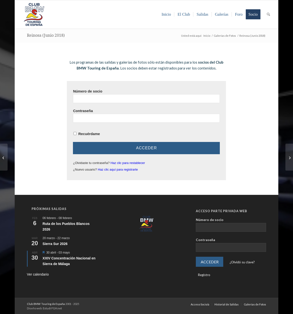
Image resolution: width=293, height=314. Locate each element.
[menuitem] (166, 14)
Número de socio (87, 91)
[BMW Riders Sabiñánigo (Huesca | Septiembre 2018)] (289, 157)
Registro (204, 275)
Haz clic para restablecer (127, 163)
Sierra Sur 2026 (55, 244)
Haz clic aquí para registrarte (118, 169)
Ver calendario (38, 274)
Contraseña (83, 111)
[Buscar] (268, 14)
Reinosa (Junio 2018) (46, 35)
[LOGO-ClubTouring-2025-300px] (34, 14)
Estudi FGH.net (52, 308)
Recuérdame (89, 134)
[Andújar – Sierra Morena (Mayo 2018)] (4, 157)
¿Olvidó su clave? (242, 262)
